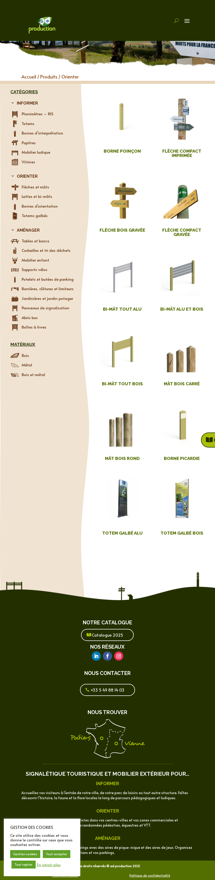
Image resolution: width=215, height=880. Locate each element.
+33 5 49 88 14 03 (107, 690)
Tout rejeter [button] (24, 864)
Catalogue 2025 (107, 635)
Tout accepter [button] (56, 854)
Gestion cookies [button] (25, 854)
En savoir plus (49, 864)
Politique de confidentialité (149, 875)
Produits (48, 76)
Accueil (28, 76)
